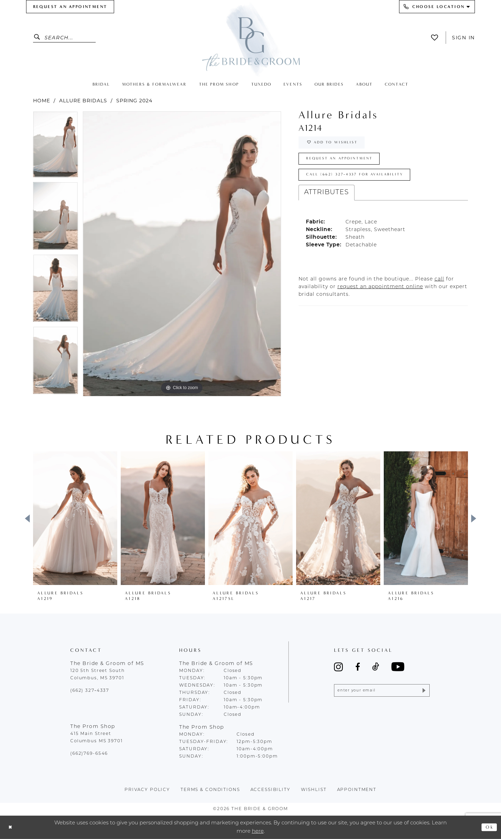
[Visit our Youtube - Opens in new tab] (397, 666)
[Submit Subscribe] (423, 691)
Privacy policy (147, 790)
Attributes (326, 200)
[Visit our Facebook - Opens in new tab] (357, 667)
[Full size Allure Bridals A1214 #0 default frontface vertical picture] (182, 254)
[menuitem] (70, 6)
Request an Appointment (346, 162)
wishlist (314, 790)
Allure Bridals (83, 100)
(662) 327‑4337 (89, 691)
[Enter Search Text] (64, 37)
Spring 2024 (134, 100)
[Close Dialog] (11, 827)
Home (41, 100)
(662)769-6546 (89, 754)
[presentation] (75, 518)
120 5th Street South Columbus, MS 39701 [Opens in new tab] (97, 674)
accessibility (270, 790)
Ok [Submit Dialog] (488, 827)
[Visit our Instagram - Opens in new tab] (338, 667)
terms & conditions (210, 790)
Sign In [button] (463, 37)
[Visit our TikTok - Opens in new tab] (375, 667)
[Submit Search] (39, 37)
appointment (357, 790)
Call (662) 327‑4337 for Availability (364, 181)
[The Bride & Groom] (250, 39)
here (258, 831)
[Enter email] (382, 691)
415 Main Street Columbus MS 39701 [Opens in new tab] (96, 737)
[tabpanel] (55, 146)
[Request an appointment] (70, 6)
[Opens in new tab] (439, 287)
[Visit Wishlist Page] (436, 37)
